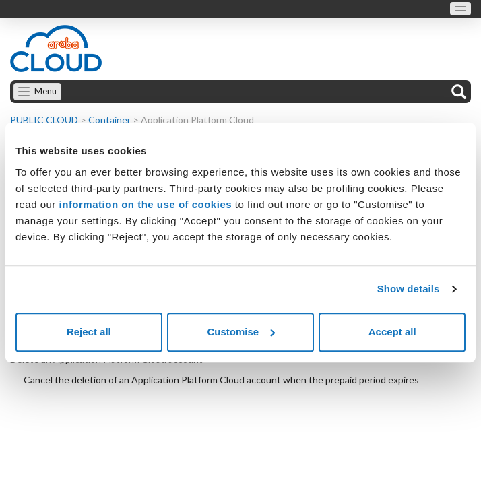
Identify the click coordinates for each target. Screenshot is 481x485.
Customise (241, 331)
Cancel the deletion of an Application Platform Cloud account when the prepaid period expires (221, 379)
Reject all (89, 331)
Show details (408, 288)
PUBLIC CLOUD (44, 119)
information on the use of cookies (145, 204)
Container (109, 119)
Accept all (392, 331)
